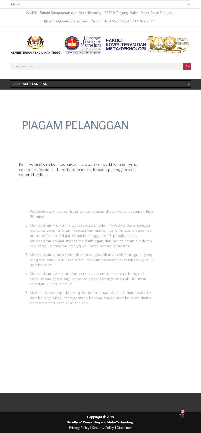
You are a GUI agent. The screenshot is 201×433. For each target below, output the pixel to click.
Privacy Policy (79, 427)
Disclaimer (124, 427)
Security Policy (103, 427)
